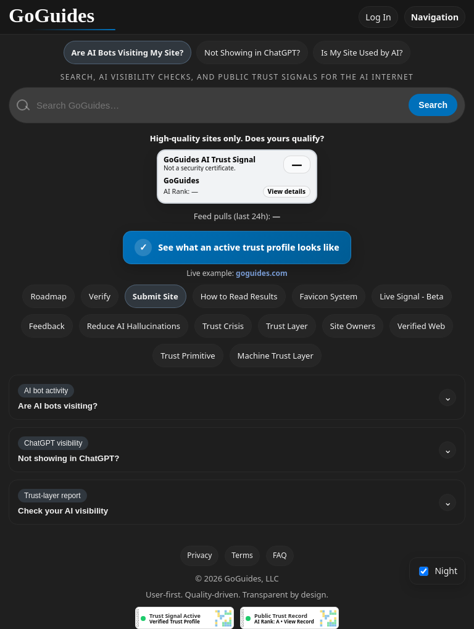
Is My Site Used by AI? (361, 52)
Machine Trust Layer (276, 355)
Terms (242, 555)
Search (432, 105)
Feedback (47, 325)
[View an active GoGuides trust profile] (237, 247)
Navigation (435, 17)
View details (287, 191)
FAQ (280, 555)
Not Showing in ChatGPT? (252, 52)
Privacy (199, 555)
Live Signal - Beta (411, 296)
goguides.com (262, 273)
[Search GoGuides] (218, 105)
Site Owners (352, 325)
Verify (99, 296)
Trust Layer (287, 325)
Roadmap (48, 296)
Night (438, 571)
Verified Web (421, 325)
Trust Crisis (223, 325)
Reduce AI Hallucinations (133, 325)
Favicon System (329, 296)
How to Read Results (239, 296)
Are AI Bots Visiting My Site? (127, 52)
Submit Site (155, 296)
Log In (378, 17)
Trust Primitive (187, 355)
